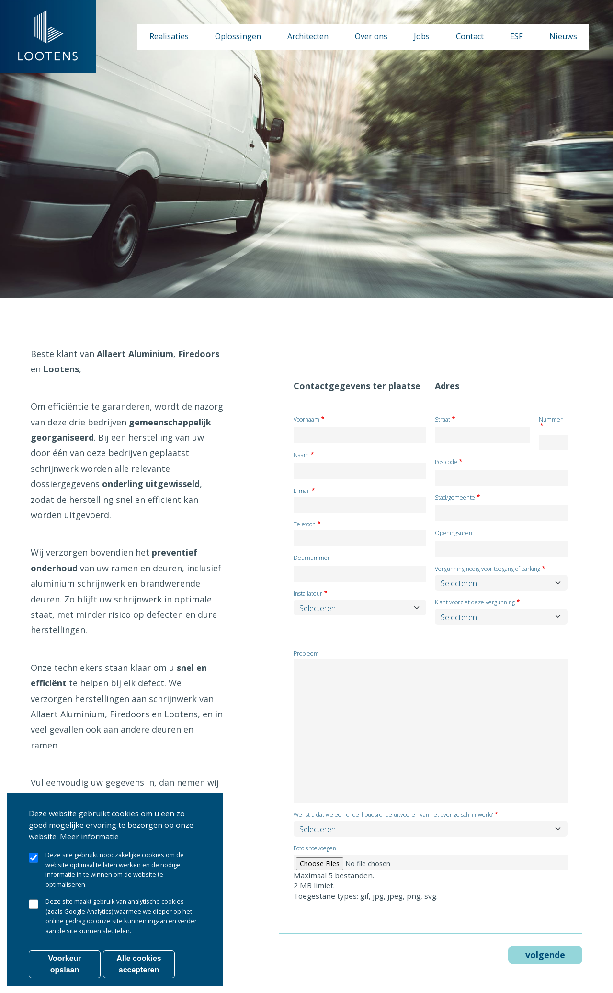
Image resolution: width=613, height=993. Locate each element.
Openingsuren (453, 533)
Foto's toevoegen (315, 848)
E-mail (302, 491)
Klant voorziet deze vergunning (475, 602)
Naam (301, 455)
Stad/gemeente (455, 498)
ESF (516, 36)
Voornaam (306, 420)
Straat (442, 420)
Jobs (422, 36)
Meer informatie (89, 852)
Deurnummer (312, 558)
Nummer (551, 420)
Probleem (306, 654)
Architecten (308, 36)
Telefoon (305, 524)
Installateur (308, 594)
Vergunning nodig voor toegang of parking (487, 569)
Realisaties (169, 36)
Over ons (371, 36)
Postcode (446, 462)
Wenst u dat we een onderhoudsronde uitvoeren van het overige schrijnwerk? (393, 815)
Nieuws (563, 36)
